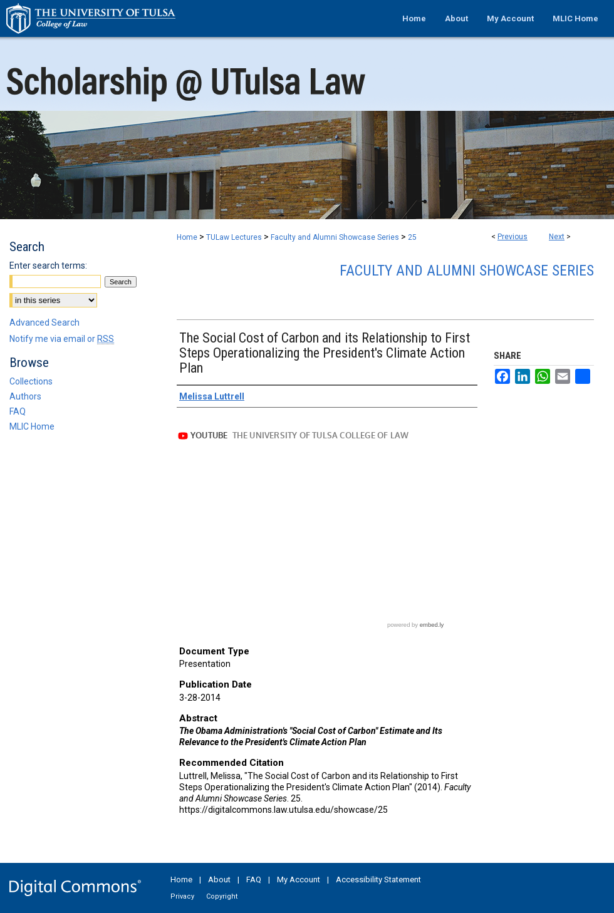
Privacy (182, 896)
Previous (512, 236)
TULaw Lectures (234, 237)
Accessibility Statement (378, 879)
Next (557, 236)
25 (412, 237)
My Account (298, 879)
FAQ (17, 411)
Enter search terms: (48, 265)
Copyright (221, 896)
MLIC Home (32, 426)
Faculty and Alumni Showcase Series (335, 237)
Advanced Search (44, 322)
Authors (25, 396)
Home (187, 237)
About (219, 879)
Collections (31, 381)
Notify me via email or (61, 339)
